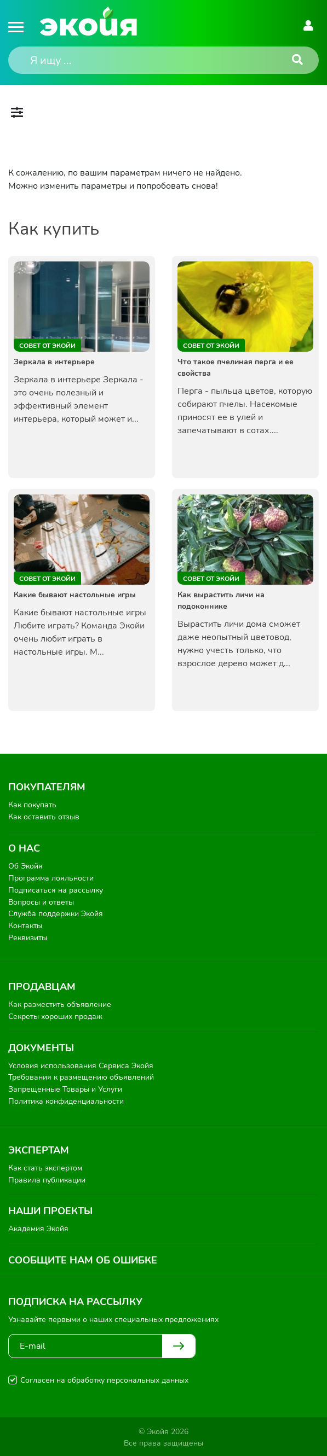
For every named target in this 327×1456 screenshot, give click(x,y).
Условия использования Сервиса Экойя (80, 1064)
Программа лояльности (51, 877)
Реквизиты (27, 936)
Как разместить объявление (59, 1003)
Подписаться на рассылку (55, 889)
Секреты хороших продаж (55, 1015)
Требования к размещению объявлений (81, 1076)
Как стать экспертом (45, 1166)
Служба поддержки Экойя (55, 913)
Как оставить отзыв (43, 817)
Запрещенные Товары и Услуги (65, 1087)
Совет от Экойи (47, 345)
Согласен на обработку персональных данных (104, 1378)
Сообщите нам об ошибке (82, 1258)
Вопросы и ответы (41, 901)
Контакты (25, 925)
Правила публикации (46, 1178)
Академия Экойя (38, 1227)
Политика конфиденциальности (66, 1099)
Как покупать (32, 805)
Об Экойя (25, 866)
